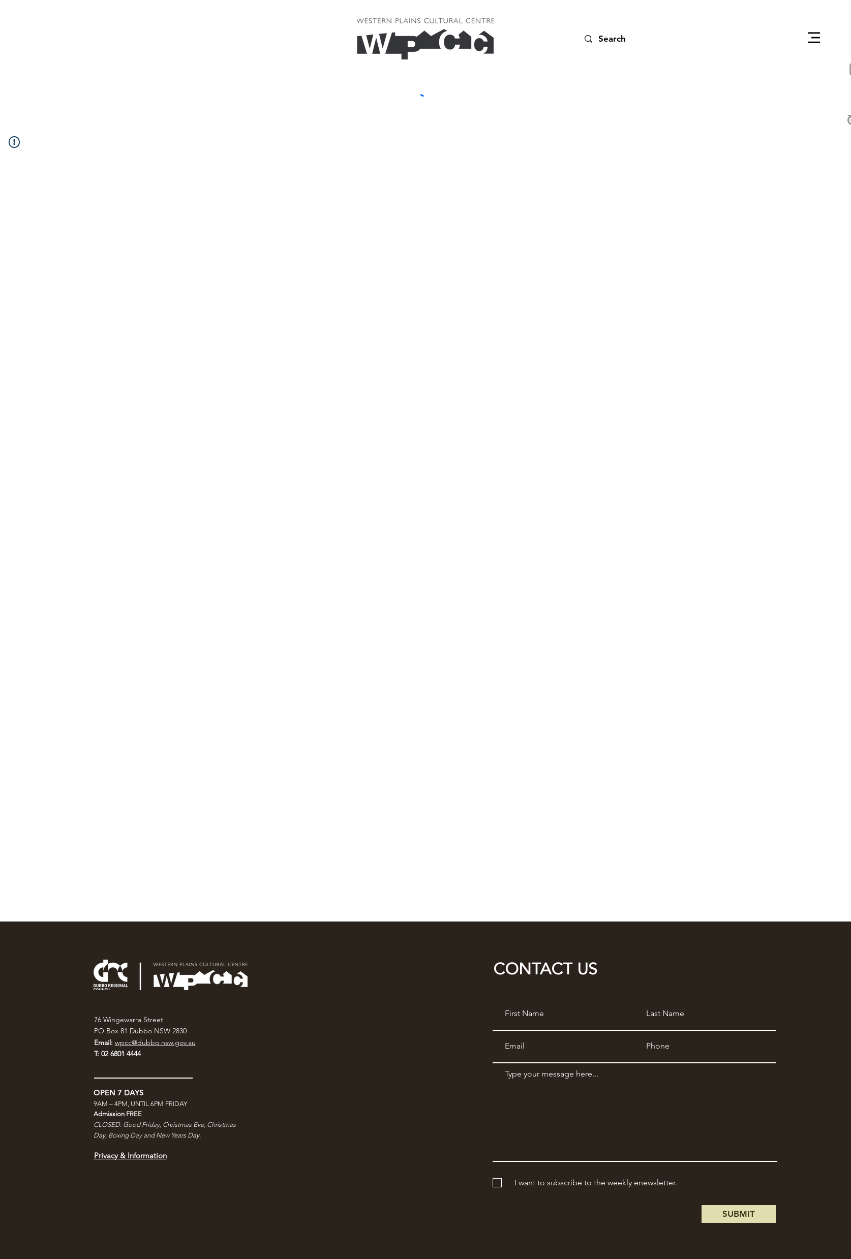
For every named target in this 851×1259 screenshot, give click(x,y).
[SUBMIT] (739, 1214)
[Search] (624, 38)
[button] (814, 38)
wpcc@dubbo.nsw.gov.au (155, 1042)
